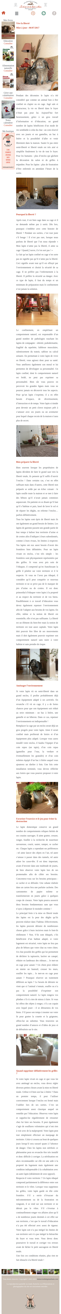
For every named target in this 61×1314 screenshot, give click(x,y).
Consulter (8, 43)
